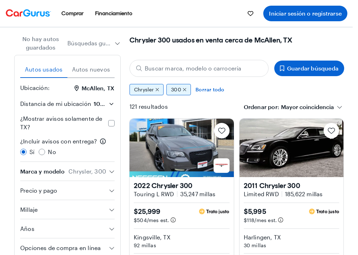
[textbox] (307, 107)
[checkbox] (111, 123)
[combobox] (94, 43)
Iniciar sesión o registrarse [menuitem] (305, 13)
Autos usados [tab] (43, 69)
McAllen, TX (94, 88)
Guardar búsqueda (309, 68)
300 (178, 89)
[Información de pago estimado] (173, 220)
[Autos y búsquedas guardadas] (250, 13)
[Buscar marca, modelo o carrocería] (199, 68)
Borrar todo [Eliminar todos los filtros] (209, 89)
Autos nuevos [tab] (91, 69)
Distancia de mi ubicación (55, 103)
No (52, 151)
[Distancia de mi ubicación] (103, 104)
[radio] (23, 152)
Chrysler (146, 89)
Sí (31, 151)
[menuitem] (72, 13)
